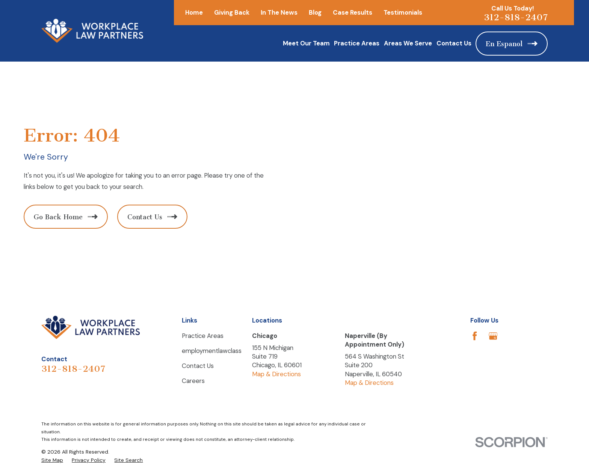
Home (194, 12)
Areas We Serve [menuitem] (408, 43)
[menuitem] (52, 460)
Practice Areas (203, 336)
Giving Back (231, 12)
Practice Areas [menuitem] (356, 43)
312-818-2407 (516, 17)
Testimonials (403, 12)
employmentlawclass (212, 351)
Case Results (352, 12)
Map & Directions (276, 374)
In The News (279, 12)
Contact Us (198, 366)
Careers (193, 381)
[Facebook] (474, 336)
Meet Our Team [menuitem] (306, 43)
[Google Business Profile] (493, 336)
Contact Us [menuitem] (453, 43)
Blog (315, 12)
